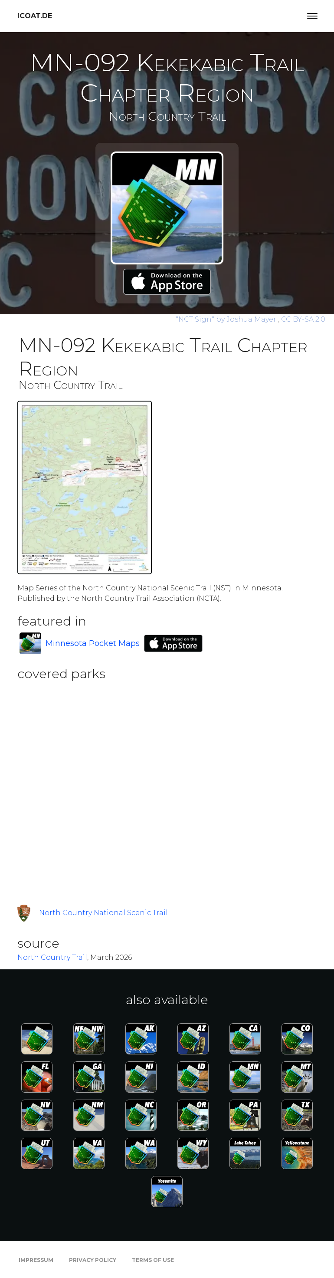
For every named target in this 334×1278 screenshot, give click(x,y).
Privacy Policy (92, 1260)
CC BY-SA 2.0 (303, 319)
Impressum (36, 1260)
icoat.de (34, 16)
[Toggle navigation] (312, 16)
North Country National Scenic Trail (103, 913)
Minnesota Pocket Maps (93, 643)
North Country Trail (52, 957)
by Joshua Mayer (227, 319)
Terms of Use (153, 1260)
